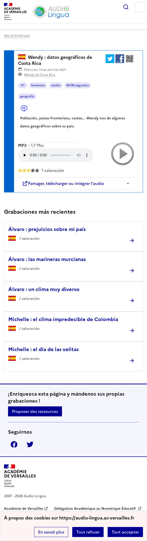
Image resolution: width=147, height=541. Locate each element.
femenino (38, 85)
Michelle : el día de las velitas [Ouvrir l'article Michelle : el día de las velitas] (43, 349)
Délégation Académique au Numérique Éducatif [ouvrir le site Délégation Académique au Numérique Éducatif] (95, 508)
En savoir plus (51, 532)
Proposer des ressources (35, 411)
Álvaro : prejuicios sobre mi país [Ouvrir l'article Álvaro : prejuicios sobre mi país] (47, 229)
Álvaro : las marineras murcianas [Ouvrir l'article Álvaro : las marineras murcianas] (47, 259)
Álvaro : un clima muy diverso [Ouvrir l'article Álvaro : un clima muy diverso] (44, 289)
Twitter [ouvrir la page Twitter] (30, 444)
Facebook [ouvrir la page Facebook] (14, 444)
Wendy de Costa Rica (39, 75)
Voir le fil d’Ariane (17, 36)
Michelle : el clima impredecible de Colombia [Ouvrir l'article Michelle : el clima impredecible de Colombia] (63, 319)
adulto (55, 85)
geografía (27, 96)
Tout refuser (88, 532)
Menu (140, 7)
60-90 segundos (77, 85)
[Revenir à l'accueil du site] (20, 475)
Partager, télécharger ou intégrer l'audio (63, 183)
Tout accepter (125, 532)
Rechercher (126, 7)
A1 (23, 85)
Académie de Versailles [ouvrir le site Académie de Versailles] (23, 508)
